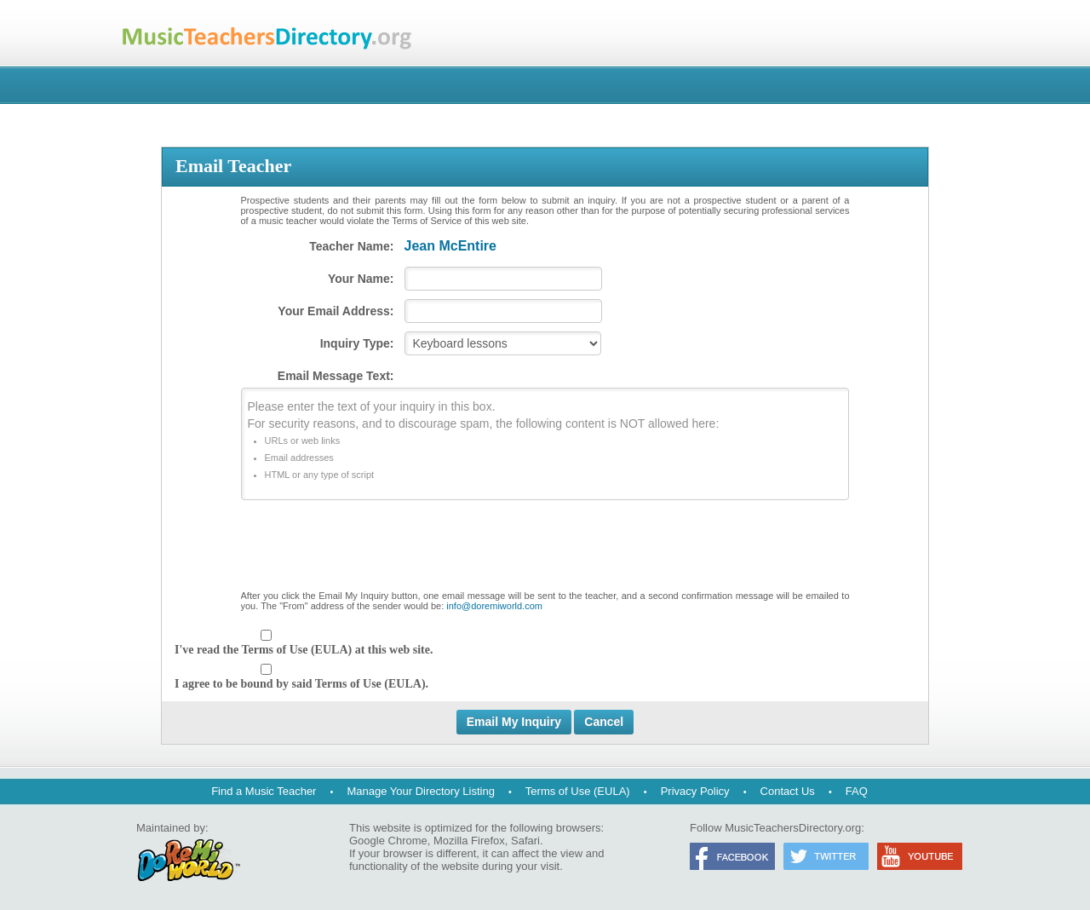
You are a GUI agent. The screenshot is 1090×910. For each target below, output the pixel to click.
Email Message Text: (336, 376)
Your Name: (361, 278)
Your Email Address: (335, 311)
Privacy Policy (695, 791)
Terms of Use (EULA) (577, 791)
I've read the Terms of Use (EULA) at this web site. (304, 649)
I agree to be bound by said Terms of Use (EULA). (301, 683)
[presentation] (545, 548)
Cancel (603, 722)
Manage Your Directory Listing (420, 791)
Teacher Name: (351, 246)
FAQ (857, 791)
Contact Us (787, 791)
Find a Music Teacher (263, 791)
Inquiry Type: (357, 343)
